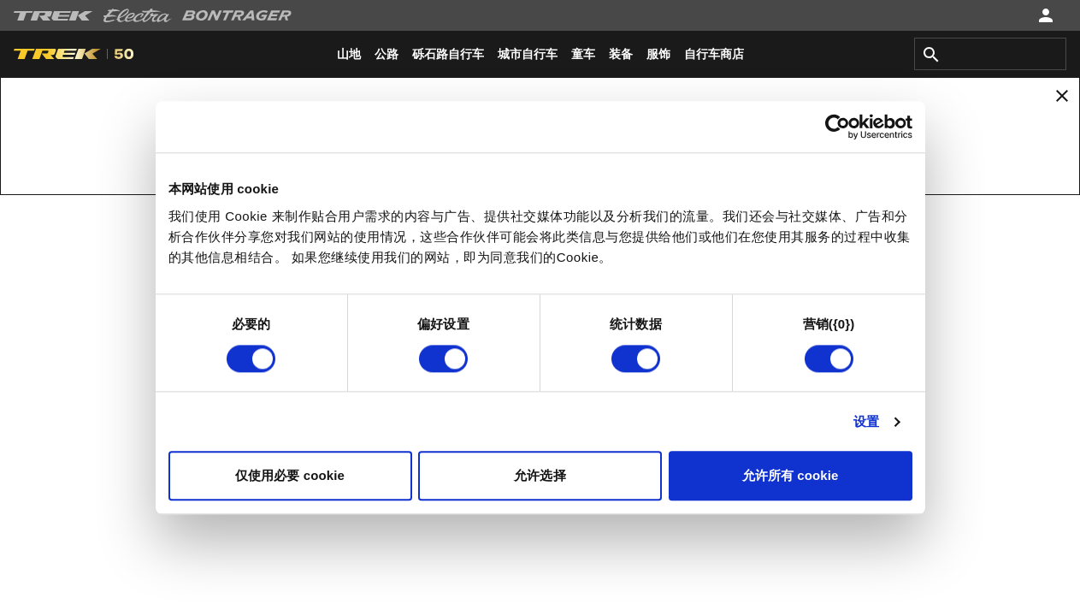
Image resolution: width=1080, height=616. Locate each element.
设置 (866, 421)
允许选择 (539, 476)
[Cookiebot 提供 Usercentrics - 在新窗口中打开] (837, 126)
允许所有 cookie (790, 476)
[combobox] (990, 54)
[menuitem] (349, 54)
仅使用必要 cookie (290, 476)
